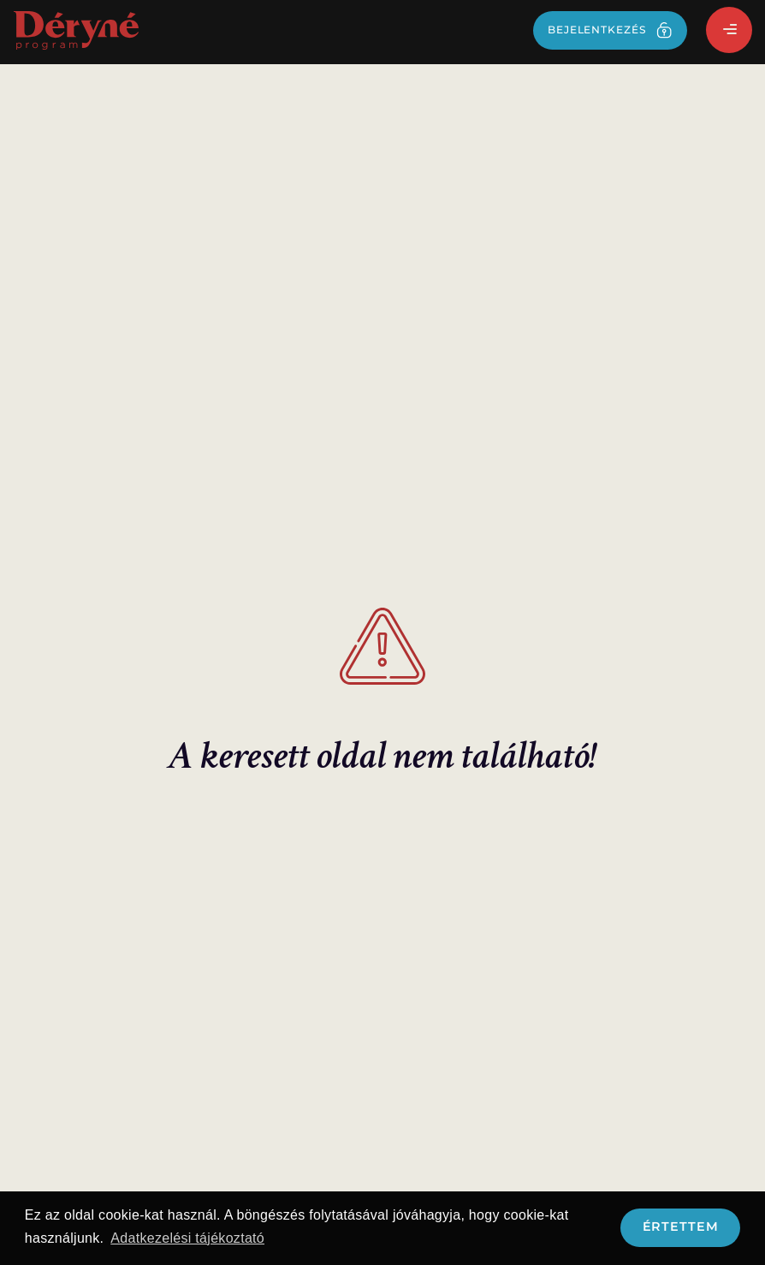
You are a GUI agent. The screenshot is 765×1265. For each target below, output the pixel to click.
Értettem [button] (681, 1226)
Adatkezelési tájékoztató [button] (187, 1238)
